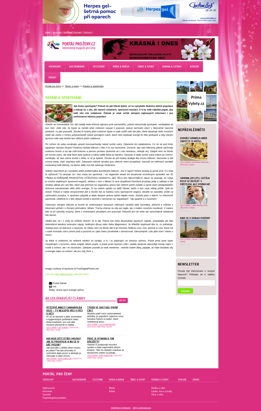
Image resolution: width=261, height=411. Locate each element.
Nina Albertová (65, 358)
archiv (122, 300)
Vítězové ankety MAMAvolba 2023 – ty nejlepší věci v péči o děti (64, 310)
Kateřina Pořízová (200, 162)
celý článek (185, 162)
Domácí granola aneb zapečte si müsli (193, 140)
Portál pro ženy (53, 86)
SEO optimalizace (141, 407)
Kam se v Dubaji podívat (195, 218)
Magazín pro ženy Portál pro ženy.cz (65, 43)
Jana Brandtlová (199, 205)
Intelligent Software (121, 407)
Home (48, 32)
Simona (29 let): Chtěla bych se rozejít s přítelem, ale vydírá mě (195, 181)
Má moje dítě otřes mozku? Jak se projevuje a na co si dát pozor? (63, 341)
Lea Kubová (63, 327)
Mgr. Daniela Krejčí (64, 274)
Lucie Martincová (107, 324)
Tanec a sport (72, 86)
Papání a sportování (93, 86)
